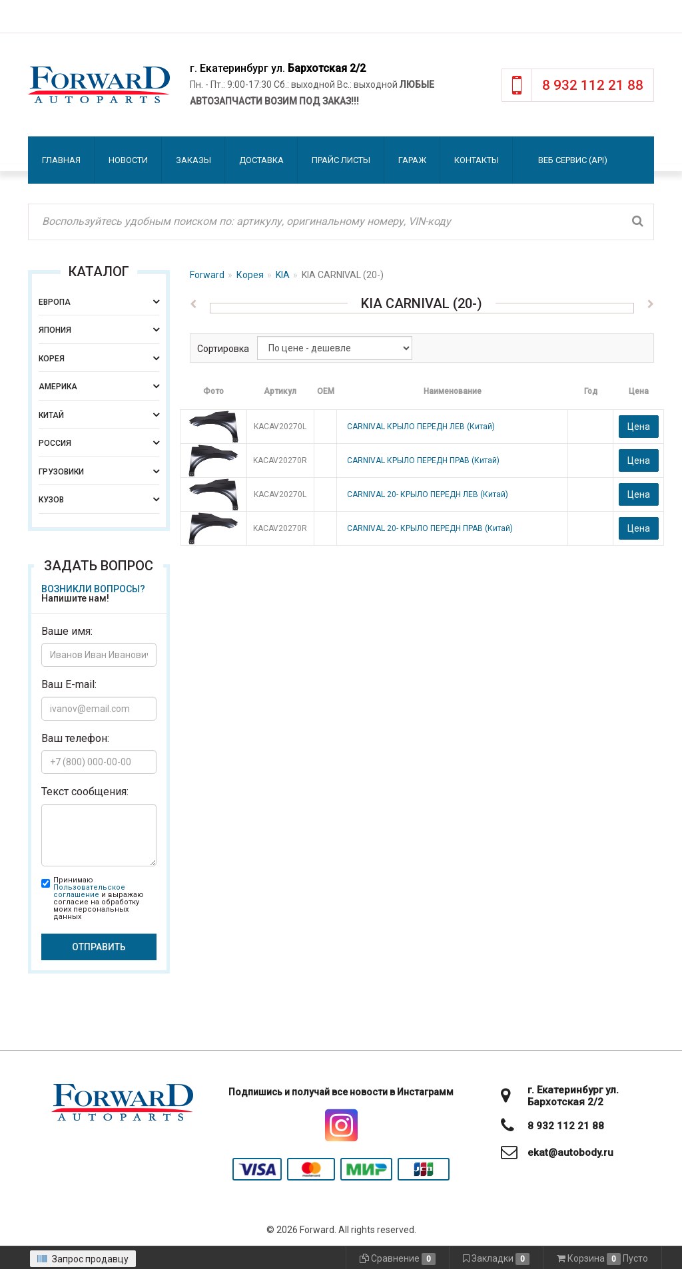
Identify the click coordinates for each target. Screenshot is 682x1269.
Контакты (476, 160)
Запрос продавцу (83, 1259)
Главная (61, 160)
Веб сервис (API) (572, 160)
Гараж (412, 160)
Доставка (261, 160)
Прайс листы (341, 160)
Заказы (193, 160)
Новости (128, 160)
